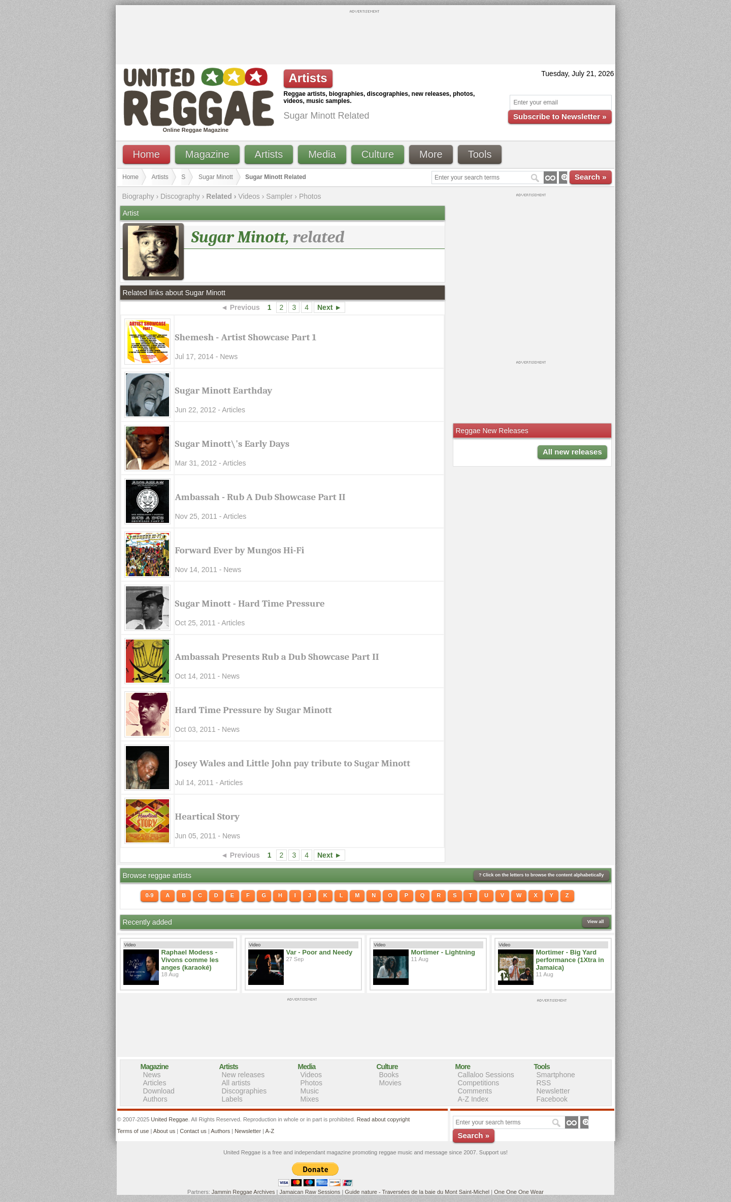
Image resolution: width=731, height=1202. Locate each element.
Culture (377, 154)
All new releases (572, 451)
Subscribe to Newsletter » (559, 116)
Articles (155, 1083)
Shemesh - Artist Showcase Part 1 (246, 337)
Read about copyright (383, 1119)
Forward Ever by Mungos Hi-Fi (240, 550)
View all (595, 921)
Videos (249, 196)
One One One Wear (519, 1192)
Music (310, 1091)
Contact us (193, 1131)
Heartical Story (207, 816)
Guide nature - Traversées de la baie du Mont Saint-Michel (417, 1192)
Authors (155, 1099)
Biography (138, 196)
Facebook (552, 1099)
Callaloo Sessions (486, 1075)
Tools (480, 154)
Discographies (244, 1091)
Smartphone (556, 1075)
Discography (180, 196)
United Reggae (169, 1119)
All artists (236, 1083)
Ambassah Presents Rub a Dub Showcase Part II (277, 656)
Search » (591, 176)
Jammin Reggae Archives (243, 1192)
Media (322, 154)
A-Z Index (473, 1099)
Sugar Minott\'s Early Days (232, 443)
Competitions (479, 1083)
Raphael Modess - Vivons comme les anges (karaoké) (190, 959)
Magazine (207, 154)
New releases (243, 1075)
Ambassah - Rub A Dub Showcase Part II (260, 497)
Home (146, 154)
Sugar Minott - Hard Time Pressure (250, 603)
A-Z (269, 1131)
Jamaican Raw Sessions (310, 1192)
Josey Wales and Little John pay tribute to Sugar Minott (293, 763)
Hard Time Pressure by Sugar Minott (254, 710)
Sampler (279, 196)
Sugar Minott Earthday (224, 390)
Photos (310, 196)
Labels (232, 1099)
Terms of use (133, 1131)
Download (159, 1091)
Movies (390, 1083)
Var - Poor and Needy (319, 952)
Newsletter (553, 1091)
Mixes (310, 1099)
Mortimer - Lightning (443, 952)
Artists (269, 154)
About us (164, 1131)
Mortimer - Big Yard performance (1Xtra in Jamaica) (570, 959)
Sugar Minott (215, 177)
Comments (475, 1091)
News (152, 1075)
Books (389, 1075)
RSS (544, 1083)
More (431, 154)
